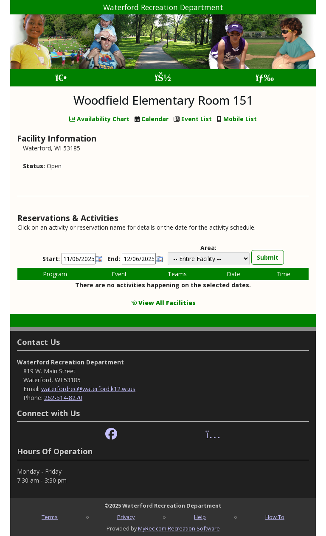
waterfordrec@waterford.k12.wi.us (88, 389)
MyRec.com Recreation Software (179, 528)
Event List (196, 119)
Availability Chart (99, 119)
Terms (50, 517)
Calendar (155, 119)
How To (274, 517)
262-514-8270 (63, 398)
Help (200, 517)
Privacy (126, 517)
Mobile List (240, 119)
